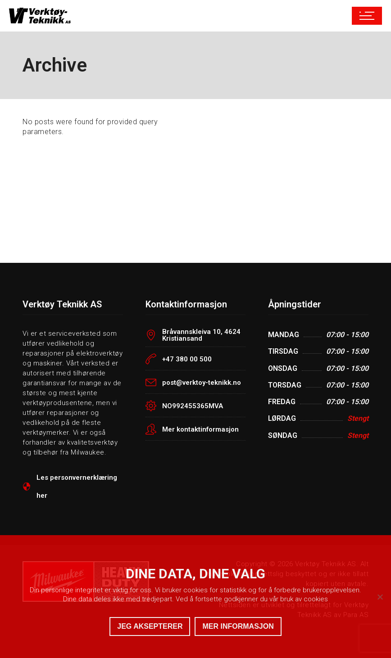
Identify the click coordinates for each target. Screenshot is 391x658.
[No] (379, 596)
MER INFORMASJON (237, 626)
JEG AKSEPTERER (149, 626)
